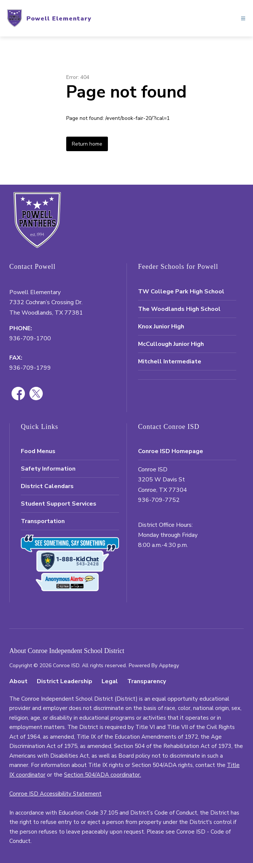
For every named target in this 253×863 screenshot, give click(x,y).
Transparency (146, 681)
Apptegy (169, 665)
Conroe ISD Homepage (170, 451)
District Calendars (47, 486)
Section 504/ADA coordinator (102, 774)
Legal (110, 681)
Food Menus (38, 451)
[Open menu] (243, 18)
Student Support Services (58, 504)
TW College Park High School (181, 291)
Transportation (43, 521)
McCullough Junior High (171, 344)
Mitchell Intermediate (169, 361)
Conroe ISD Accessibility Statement (55, 793)
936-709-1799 (30, 368)
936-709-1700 (30, 338)
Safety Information (48, 469)
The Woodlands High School (179, 309)
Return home (87, 143)
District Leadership (64, 681)
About (18, 681)
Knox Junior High (161, 326)
